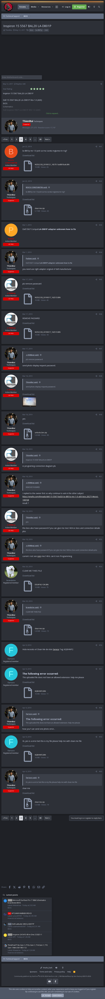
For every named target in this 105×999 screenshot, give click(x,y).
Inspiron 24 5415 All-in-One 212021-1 (25, 934)
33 (40, 139)
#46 (100, 314)
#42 (100, 181)
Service (56, 649)
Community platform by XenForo (36, 976)
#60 (100, 771)
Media (33, 7)
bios (31, 30)
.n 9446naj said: (32, 355)
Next (47, 139)
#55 (100, 601)
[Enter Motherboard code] (21, 77)
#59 (100, 737)
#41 (100, 146)
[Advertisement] (52, 56)
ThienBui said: (32, 382)
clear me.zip (40, 208)
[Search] (99, 6)
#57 (100, 669)
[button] (27, 6)
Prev (6, 139)
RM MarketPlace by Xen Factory (75, 976)
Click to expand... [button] (52, 113)
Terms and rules (46, 972)
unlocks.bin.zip (41, 432)
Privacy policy (59, 972)
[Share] (101, 84)
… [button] (35, 139)
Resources (46, 7)
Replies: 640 (19, 84)
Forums (22, 7)
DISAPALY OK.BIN (41, 584)
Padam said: (31, 258)
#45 (100, 279)
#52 (100, 511)
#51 (100, 476)
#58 (100, 708)
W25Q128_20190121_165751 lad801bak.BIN (52, 164)
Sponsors (33, 972)
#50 (100, 449)
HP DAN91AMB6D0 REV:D (20, 913)
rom (46, 30)
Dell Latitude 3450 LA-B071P (21, 924)
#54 (100, 566)
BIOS (9, 908)
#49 (100, 414)
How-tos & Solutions (15, 918)
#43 (100, 225)
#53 (100, 539)
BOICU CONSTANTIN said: (36, 187)
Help (69, 972)
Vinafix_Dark (46, 968)
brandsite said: (32, 607)
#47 (100, 349)
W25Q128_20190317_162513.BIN (47, 297)
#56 (100, 645)
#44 (100, 252)
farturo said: (31, 714)
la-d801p (38, 30)
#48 (100, 376)
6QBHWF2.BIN (40, 691)
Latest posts (12, 895)
